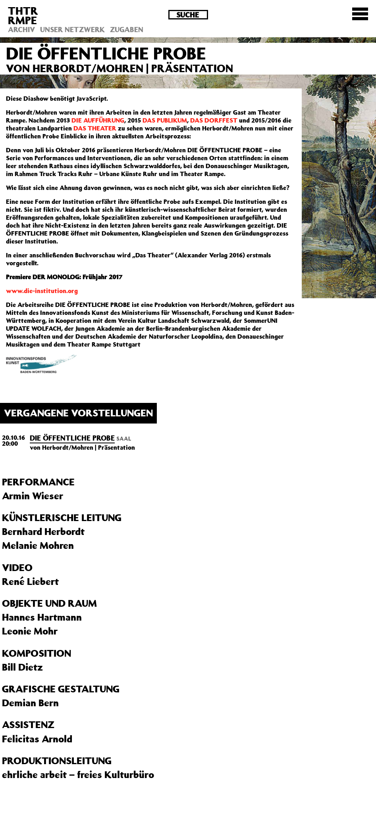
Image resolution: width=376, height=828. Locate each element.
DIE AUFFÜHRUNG (97, 120)
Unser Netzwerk (72, 29)
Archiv (21, 29)
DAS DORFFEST (213, 120)
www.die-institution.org (42, 291)
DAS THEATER (94, 128)
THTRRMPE (23, 15)
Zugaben (126, 29)
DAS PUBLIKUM (165, 120)
